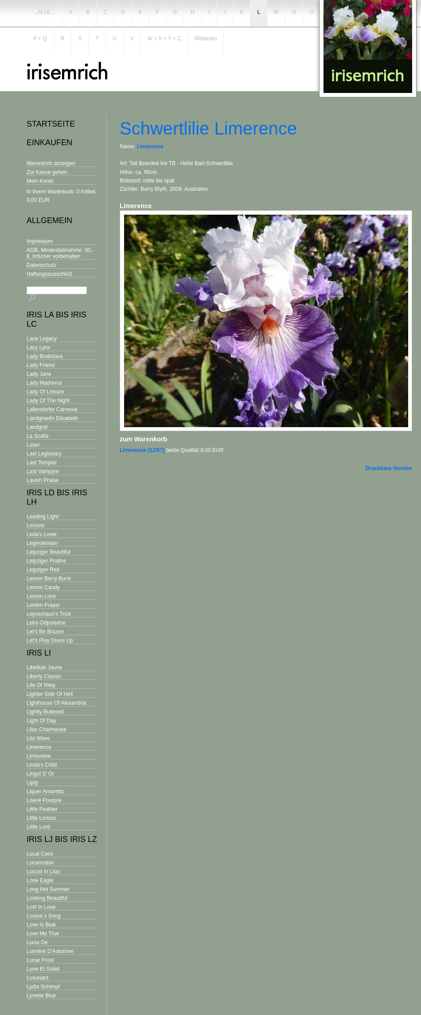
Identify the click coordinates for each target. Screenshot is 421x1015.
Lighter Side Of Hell (50, 694)
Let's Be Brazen (45, 632)
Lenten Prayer (43, 605)
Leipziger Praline (46, 561)
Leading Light (42, 516)
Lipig (32, 783)
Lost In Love (41, 907)
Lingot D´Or (40, 774)
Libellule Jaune (44, 667)
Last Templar (42, 462)
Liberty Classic (44, 676)
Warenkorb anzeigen (51, 163)
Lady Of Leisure (45, 392)
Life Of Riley (41, 685)
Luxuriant (37, 978)
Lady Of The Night (48, 401)
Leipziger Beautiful (48, 552)
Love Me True (43, 933)
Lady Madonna (44, 383)
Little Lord (38, 827)
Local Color (40, 854)
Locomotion (40, 863)
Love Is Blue (41, 925)
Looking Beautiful (47, 898)
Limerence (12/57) (142, 450)
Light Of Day (41, 721)
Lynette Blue (41, 995)
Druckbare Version (388, 468)
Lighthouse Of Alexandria (56, 703)
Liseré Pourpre (44, 800)
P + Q (40, 38)
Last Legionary (44, 454)
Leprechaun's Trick (49, 614)
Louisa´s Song (44, 916)
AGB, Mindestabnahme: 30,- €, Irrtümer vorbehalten (60, 253)
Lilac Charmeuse (46, 729)
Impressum (40, 241)
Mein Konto (40, 181)
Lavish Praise (42, 480)
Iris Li (39, 652)
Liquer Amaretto (45, 791)
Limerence (39, 747)
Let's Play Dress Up (50, 640)
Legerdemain (42, 543)
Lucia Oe (37, 942)
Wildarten (206, 38)
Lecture (35, 525)
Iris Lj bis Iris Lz (62, 839)
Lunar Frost (40, 960)
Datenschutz (41, 265)
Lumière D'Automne (50, 951)
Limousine (39, 756)
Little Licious (41, 818)
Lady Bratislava (45, 356)
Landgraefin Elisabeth (52, 418)
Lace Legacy (42, 339)
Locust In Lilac (44, 871)
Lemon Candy (43, 587)
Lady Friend (41, 365)
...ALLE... (44, 12)
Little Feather (42, 809)
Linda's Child (42, 765)
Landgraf (37, 427)
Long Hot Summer (48, 889)
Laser (33, 445)
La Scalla (37, 436)
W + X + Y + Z (164, 38)
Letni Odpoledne (46, 623)
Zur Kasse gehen (47, 172)
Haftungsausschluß (49, 274)
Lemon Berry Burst (49, 578)
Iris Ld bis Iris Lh (57, 497)
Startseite (51, 124)
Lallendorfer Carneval (52, 409)
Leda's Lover (42, 534)
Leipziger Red (43, 570)
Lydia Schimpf (43, 987)
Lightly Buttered (45, 712)
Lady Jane (39, 374)
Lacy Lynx (39, 347)
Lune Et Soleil (43, 969)
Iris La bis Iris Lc (56, 319)
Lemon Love (41, 596)
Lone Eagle (40, 880)
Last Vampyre (43, 471)
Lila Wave (38, 738)
